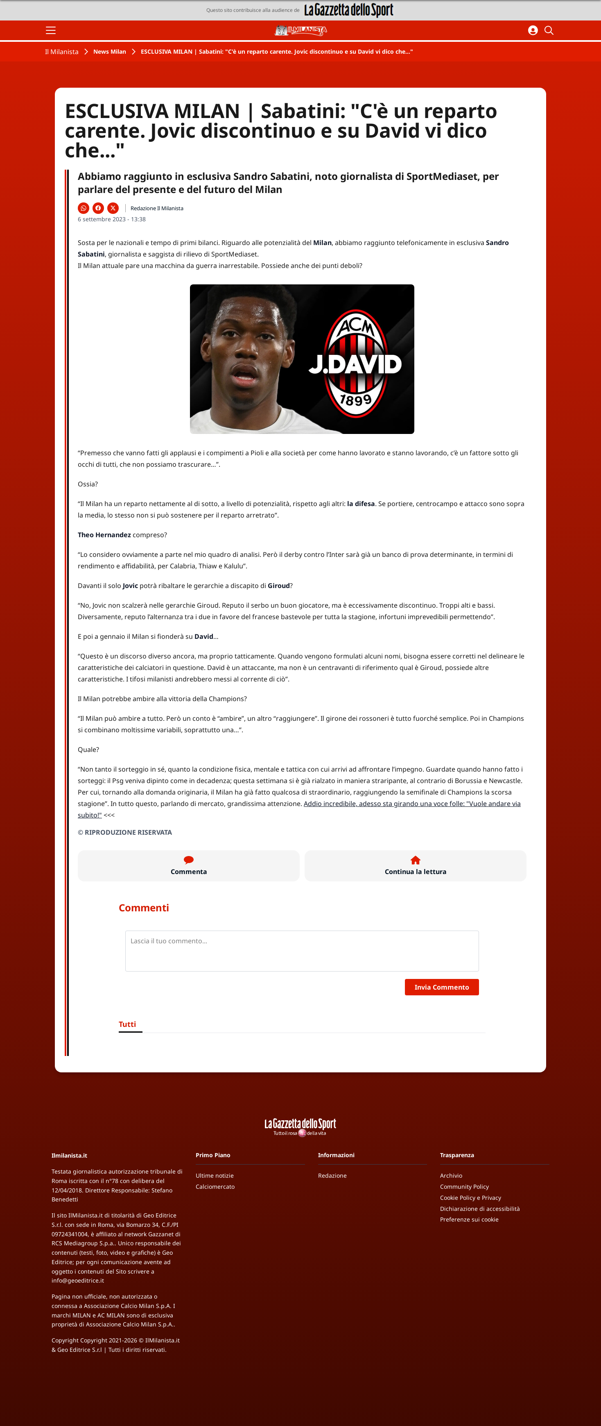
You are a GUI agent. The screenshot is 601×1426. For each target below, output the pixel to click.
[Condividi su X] (113, 208)
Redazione (332, 1175)
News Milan (109, 51)
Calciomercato (215, 1186)
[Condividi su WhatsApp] (83, 208)
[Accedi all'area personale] (533, 30)
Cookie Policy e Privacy (470, 1197)
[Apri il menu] (50, 30)
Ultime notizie (215, 1175)
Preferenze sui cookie (469, 1219)
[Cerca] (550, 30)
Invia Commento (442, 987)
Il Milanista (62, 51)
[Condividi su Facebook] (98, 208)
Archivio (451, 1175)
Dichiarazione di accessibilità (480, 1209)
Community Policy (464, 1186)
